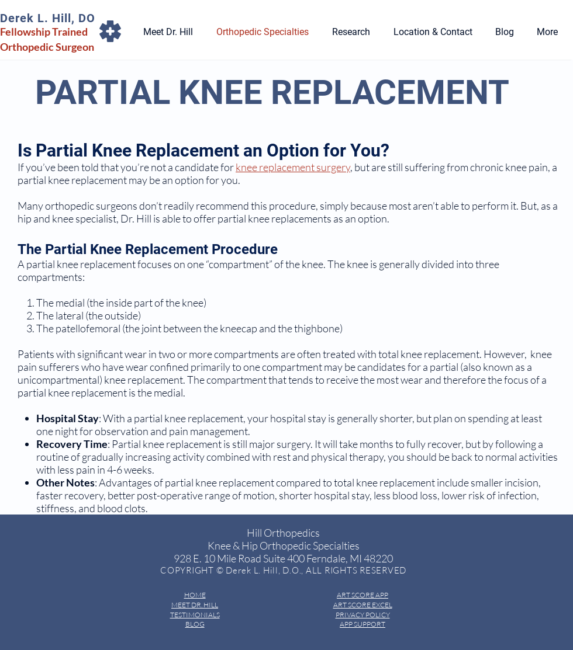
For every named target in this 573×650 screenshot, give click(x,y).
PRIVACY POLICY (363, 614)
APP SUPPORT (362, 624)
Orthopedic (28, 46)
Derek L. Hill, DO (47, 18)
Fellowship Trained (44, 31)
